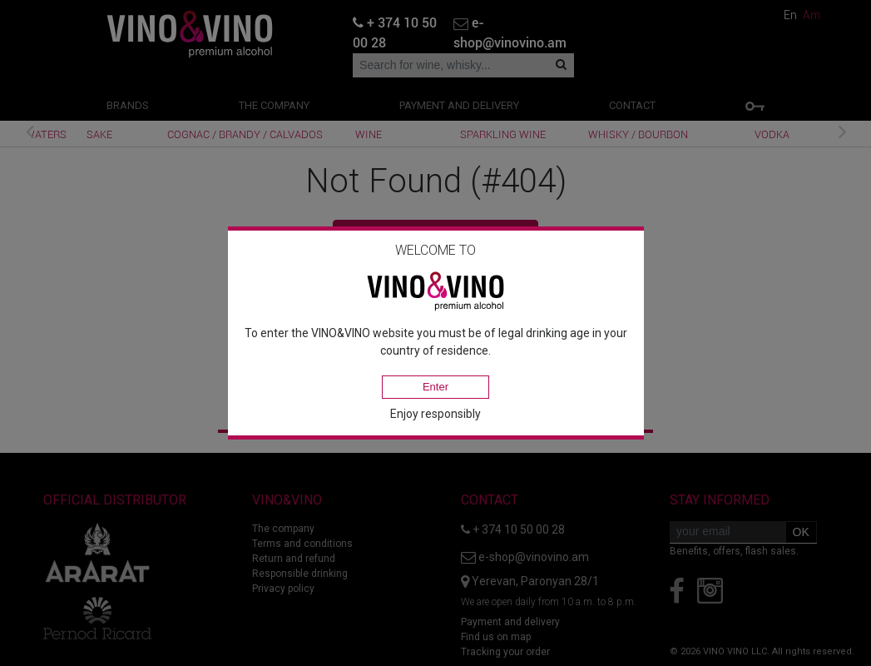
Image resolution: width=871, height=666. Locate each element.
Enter (435, 386)
